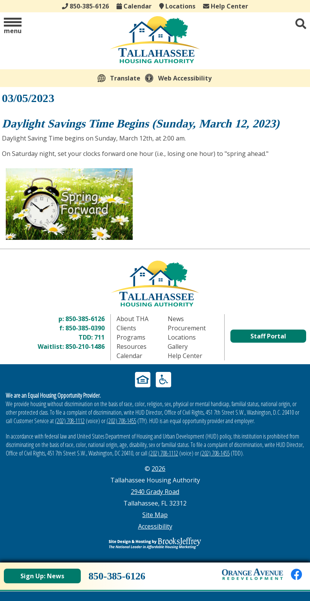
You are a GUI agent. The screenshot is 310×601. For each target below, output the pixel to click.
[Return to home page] (155, 283)
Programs (131, 337)
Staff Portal (268, 336)
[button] (13, 26)
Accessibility (155, 526)
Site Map (155, 515)
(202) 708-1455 (121, 421)
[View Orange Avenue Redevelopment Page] (252, 574)
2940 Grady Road (155, 491)
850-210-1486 (85, 346)
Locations (177, 6)
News (176, 319)
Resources (132, 346)
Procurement (187, 328)
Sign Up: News (42, 576)
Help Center (225, 6)
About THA (132, 319)
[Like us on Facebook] (296, 574)
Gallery (178, 346)
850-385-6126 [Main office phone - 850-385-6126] (85, 6)
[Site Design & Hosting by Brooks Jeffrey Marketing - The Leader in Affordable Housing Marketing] (155, 543)
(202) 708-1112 (70, 421)
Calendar (134, 6)
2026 (158, 468)
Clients (126, 328)
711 (99, 337)
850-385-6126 (85, 319)
